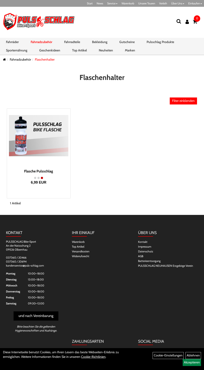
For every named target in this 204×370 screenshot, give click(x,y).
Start (90, 3)
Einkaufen (195, 3)
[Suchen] (178, 22)
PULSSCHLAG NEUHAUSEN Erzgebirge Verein (165, 266)
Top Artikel (79, 51)
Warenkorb (128, 3)
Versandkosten (80, 251)
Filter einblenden (183, 101)
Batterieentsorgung (149, 261)
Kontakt (142, 242)
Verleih (163, 3)
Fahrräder (12, 43)
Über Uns (177, 3)
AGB (140, 256)
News (100, 3)
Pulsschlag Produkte (160, 43)
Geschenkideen (49, 51)
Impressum (144, 246)
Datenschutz (145, 251)
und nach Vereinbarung (36, 316)
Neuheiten (106, 51)
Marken (130, 51)
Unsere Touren (146, 3)
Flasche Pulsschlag (38, 171)
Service (112, 3)
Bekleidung (99, 43)
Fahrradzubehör (41, 43)
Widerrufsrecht (80, 256)
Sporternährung (16, 51)
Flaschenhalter (45, 59)
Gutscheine (127, 43)
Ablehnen (193, 355)
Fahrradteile (72, 43)
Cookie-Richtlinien (93, 357)
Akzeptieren (192, 362)
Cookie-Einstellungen (168, 355)
